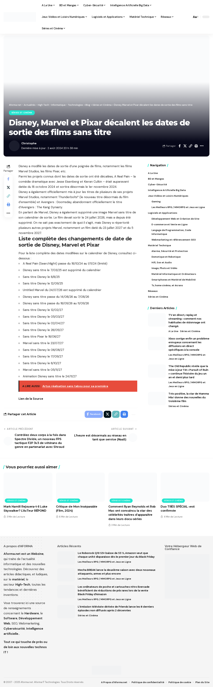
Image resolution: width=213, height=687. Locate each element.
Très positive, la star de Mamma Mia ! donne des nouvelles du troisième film (188, 397)
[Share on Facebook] (179, 146)
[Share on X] (185, 146)
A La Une (173, 330)
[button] (188, 17)
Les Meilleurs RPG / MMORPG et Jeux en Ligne (187, 356)
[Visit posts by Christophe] (14, 146)
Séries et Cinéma (21, 112)
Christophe (29, 143)
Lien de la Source (31, 399)
